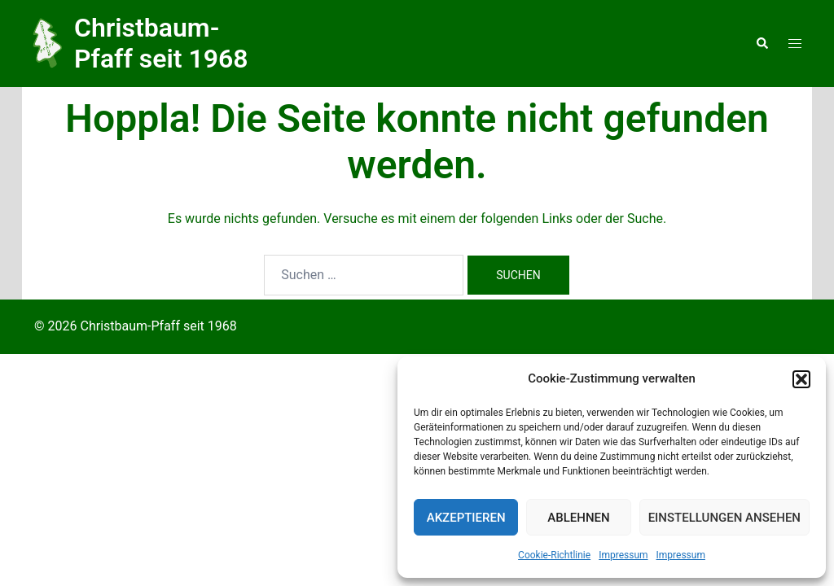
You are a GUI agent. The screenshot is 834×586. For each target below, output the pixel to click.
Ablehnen (578, 517)
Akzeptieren (466, 517)
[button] (801, 379)
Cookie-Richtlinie (554, 555)
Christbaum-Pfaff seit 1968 (161, 43)
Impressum (623, 555)
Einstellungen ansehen (724, 517)
